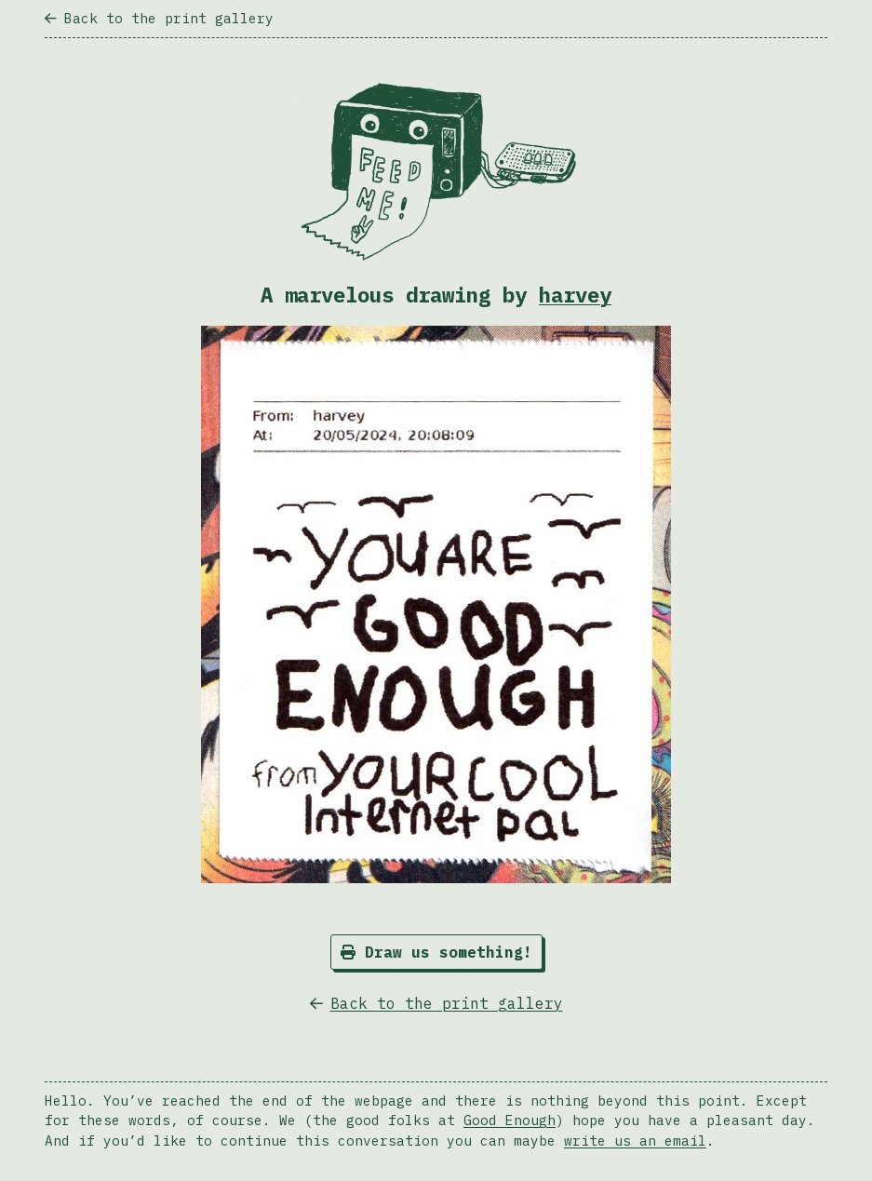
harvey (575, 294)
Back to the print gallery (159, 18)
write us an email (635, 1140)
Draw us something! (436, 952)
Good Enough (509, 1120)
